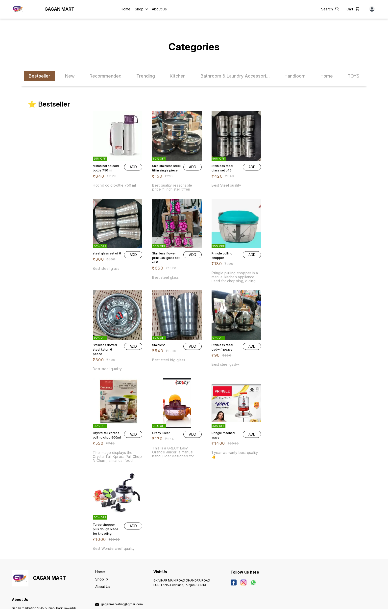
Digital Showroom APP (63, 602)
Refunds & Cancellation (97, 602)
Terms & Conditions (124, 602)
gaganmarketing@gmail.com (122, 516)
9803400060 (111, 523)
